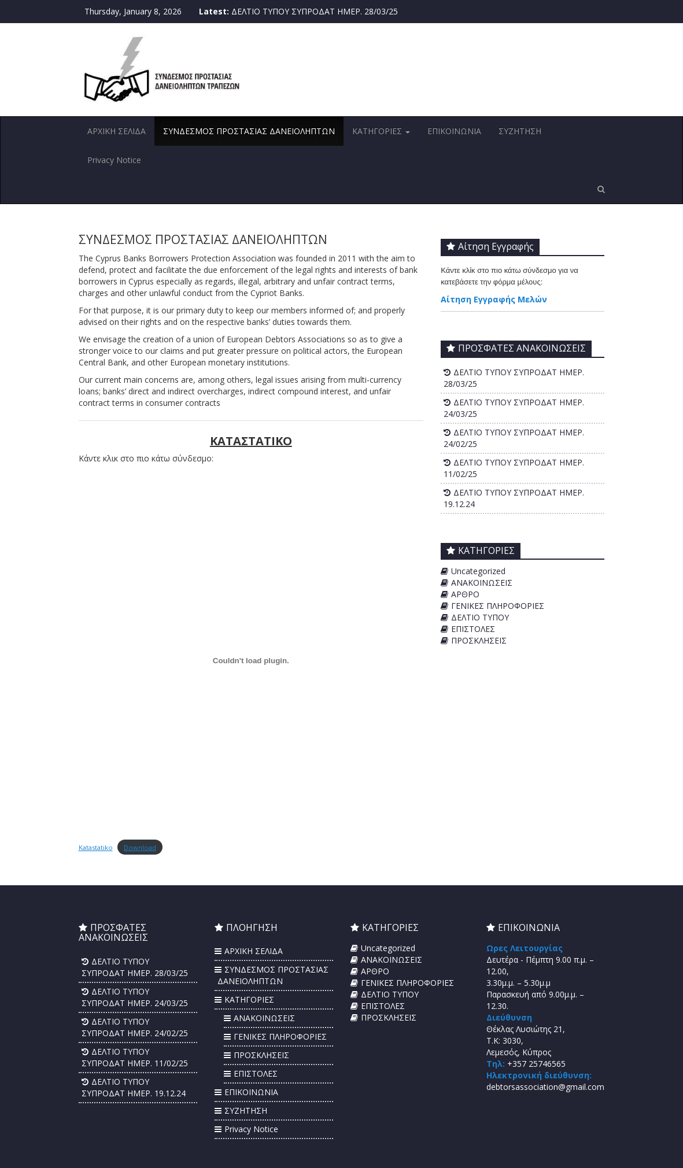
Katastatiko (96, 847)
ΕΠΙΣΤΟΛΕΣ (473, 628)
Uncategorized (478, 570)
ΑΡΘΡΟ (465, 594)
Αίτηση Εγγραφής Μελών (494, 299)
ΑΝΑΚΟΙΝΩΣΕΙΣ (481, 582)
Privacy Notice (114, 159)
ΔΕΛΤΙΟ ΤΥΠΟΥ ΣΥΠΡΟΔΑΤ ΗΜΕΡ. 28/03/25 (314, 11)
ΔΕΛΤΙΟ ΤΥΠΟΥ (480, 617)
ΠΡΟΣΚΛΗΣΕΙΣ (479, 640)
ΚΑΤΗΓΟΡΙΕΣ (381, 130)
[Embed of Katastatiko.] (251, 660)
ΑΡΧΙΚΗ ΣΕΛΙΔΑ (116, 130)
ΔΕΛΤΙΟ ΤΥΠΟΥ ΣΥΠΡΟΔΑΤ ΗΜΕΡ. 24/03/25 (135, 997)
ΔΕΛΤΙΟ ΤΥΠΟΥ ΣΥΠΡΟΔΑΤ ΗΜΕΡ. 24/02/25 (135, 1027)
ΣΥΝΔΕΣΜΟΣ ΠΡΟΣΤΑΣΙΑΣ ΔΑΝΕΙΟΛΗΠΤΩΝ (249, 130)
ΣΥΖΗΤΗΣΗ (520, 130)
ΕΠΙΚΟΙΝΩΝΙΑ (454, 130)
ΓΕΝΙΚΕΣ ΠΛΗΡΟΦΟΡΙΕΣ (497, 605)
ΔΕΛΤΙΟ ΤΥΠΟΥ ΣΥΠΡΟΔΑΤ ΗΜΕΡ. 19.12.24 (134, 1087)
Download (140, 847)
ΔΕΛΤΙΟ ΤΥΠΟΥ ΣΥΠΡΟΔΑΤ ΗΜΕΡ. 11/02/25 (135, 1057)
